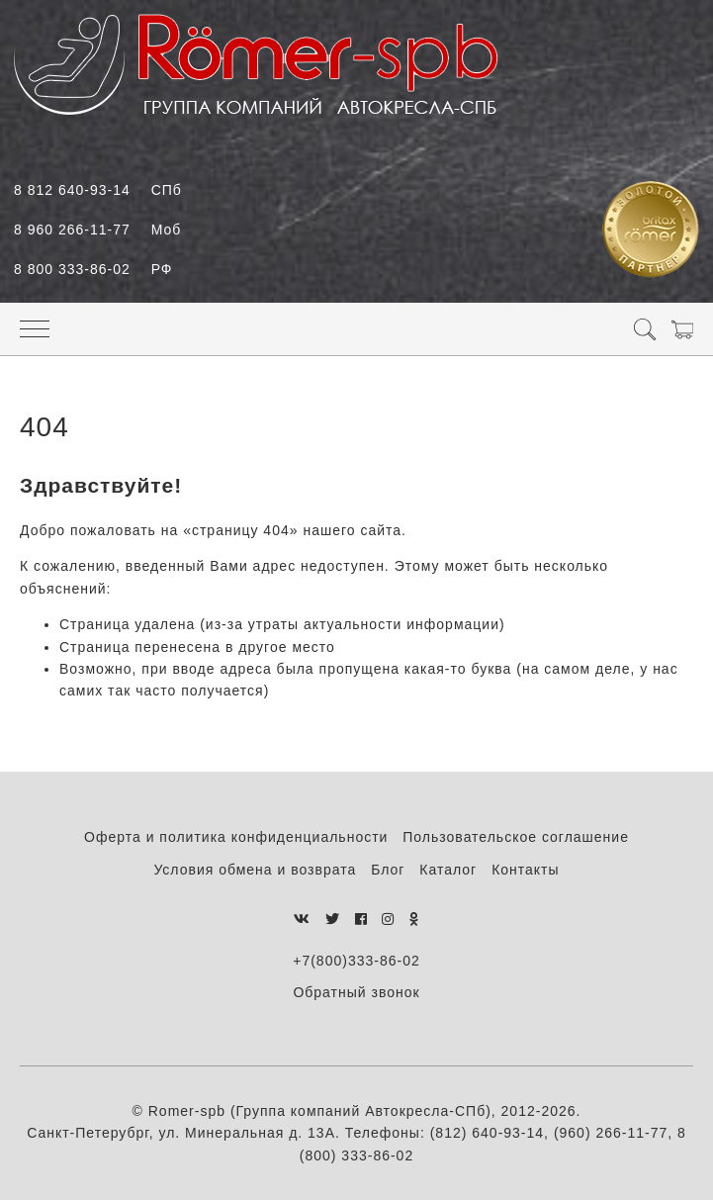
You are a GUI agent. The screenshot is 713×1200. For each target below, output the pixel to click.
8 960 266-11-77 (97, 229)
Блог (387, 869)
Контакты (525, 869)
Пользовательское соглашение (515, 837)
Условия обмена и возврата (254, 869)
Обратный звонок (356, 992)
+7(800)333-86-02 (356, 961)
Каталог (448, 869)
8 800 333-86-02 (93, 269)
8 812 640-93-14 (98, 190)
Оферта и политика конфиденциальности (236, 837)
